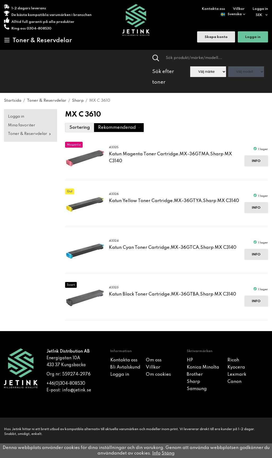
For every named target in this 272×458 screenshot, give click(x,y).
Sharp (193, 381)
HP (190, 360)
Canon (234, 381)
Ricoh (233, 360)
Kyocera (236, 367)
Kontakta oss (213, 9)
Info (256, 161)
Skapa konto (216, 37)
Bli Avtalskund (125, 367)
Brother (195, 374)
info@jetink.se (76, 390)
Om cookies (158, 374)
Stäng (168, 453)
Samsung (197, 389)
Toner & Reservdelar (38, 40)
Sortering (79, 127)
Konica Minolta (203, 367)
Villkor (239, 9)
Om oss (154, 360)
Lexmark (236, 374)
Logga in (260, 9)
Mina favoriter (21, 125)
